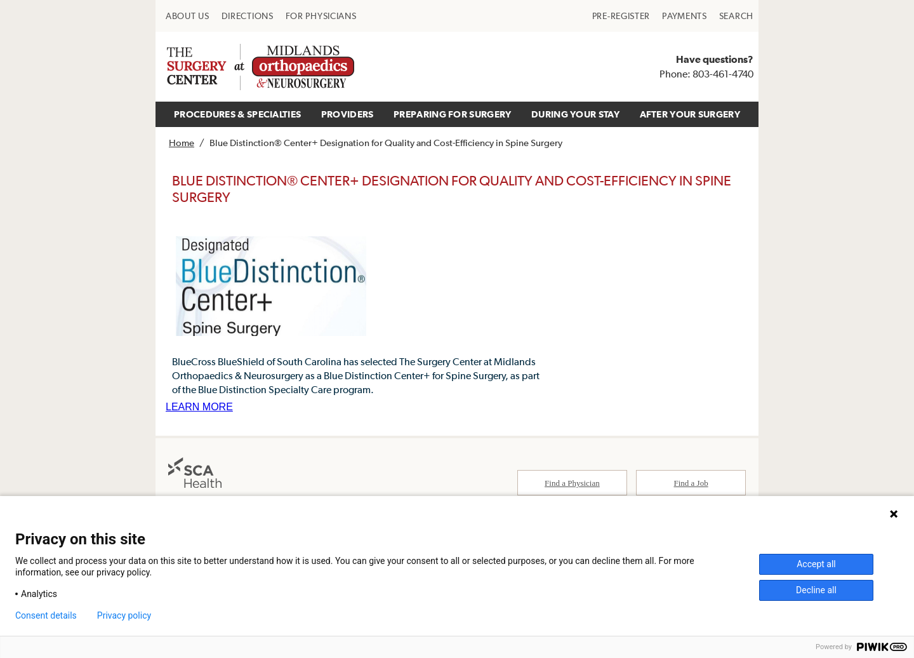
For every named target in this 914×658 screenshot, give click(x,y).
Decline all (816, 590)
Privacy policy (124, 615)
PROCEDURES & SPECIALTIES (237, 114)
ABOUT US (187, 16)
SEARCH (736, 16)
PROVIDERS (347, 114)
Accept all (816, 564)
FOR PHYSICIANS (321, 16)
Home (181, 142)
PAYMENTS (684, 16)
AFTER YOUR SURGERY (690, 114)
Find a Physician (572, 483)
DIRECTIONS (248, 16)
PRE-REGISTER (621, 16)
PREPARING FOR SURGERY (452, 114)
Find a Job (691, 483)
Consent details (46, 615)
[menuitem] (188, 16)
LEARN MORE (199, 406)
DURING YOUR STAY (575, 114)
